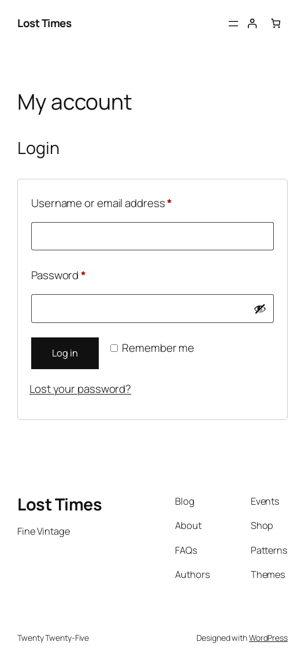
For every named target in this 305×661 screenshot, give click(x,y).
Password (80, 274)
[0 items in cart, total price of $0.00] (276, 23)
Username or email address (124, 202)
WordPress (268, 637)
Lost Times (44, 23)
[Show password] (260, 308)
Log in (65, 353)
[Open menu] (233, 24)
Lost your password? (80, 388)
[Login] (252, 23)
